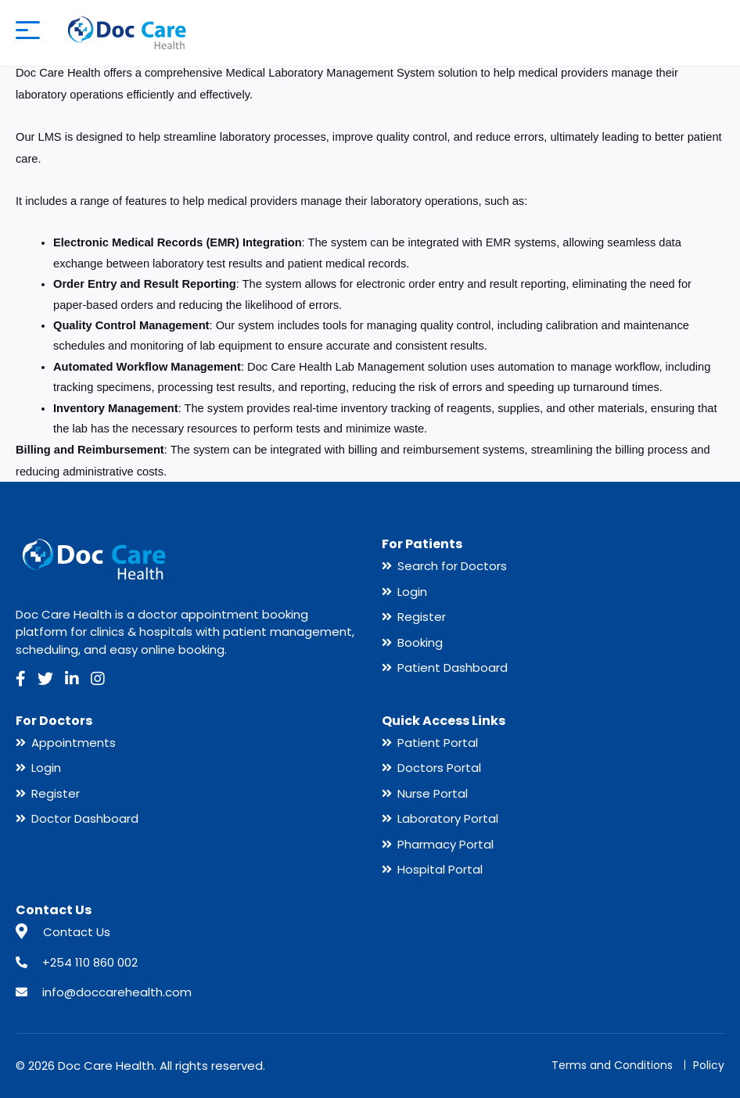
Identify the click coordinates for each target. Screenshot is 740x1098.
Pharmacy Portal (445, 844)
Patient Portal (437, 742)
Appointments (73, 742)
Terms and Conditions (612, 1065)
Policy (708, 1065)
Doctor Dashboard (84, 818)
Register (421, 616)
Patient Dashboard (452, 667)
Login (412, 591)
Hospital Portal (440, 869)
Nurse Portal (432, 793)
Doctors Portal (439, 767)
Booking (420, 642)
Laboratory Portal (447, 818)
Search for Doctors (452, 566)
